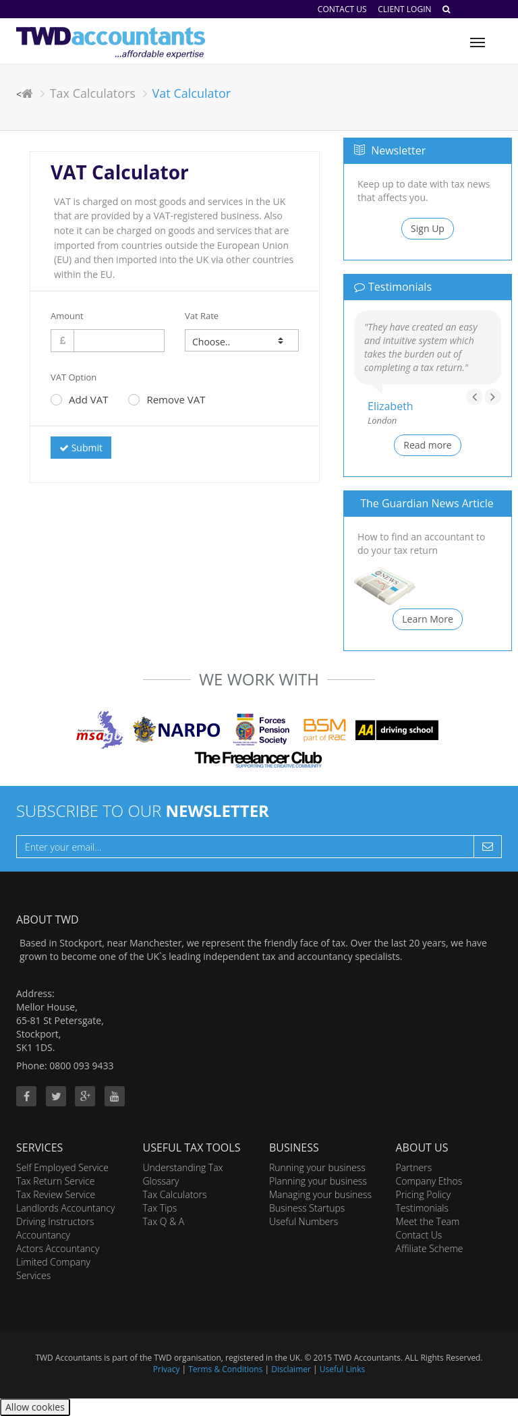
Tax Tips (160, 1207)
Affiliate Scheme (429, 1248)
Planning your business (318, 1180)
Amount (67, 316)
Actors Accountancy (57, 1248)
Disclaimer (291, 1369)
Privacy (166, 1369)
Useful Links (342, 1369)
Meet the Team (428, 1221)
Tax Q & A (164, 1221)
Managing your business (320, 1194)
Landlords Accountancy (65, 1207)
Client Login (404, 9)
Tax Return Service (55, 1180)
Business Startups (307, 1207)
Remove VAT (166, 399)
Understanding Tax (183, 1167)
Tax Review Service (55, 1194)
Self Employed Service (62, 1167)
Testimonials (422, 1207)
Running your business (317, 1167)
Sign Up (427, 228)
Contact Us (342, 9)
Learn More (427, 619)
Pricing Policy (423, 1194)
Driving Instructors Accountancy (55, 1228)
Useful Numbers (303, 1221)
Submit (81, 447)
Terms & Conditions (225, 1369)
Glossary (161, 1180)
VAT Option (73, 377)
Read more (427, 444)
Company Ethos (429, 1180)
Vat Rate (202, 316)
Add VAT (79, 399)
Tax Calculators (93, 93)
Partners (414, 1167)
